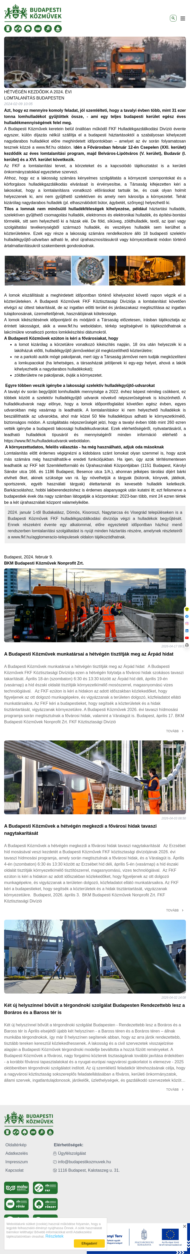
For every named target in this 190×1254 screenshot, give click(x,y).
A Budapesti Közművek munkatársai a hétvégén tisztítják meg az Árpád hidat (89, 654)
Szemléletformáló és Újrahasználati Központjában (92, 465)
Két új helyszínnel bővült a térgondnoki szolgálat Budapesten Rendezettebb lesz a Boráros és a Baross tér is (94, 1009)
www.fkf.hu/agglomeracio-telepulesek (45, 537)
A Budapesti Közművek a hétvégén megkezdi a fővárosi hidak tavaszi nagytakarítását (80, 830)
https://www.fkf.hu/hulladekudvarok (35, 441)
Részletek (53, 1236)
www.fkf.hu (46, 147)
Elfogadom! (89, 1243)
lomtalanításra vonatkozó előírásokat (79, 190)
